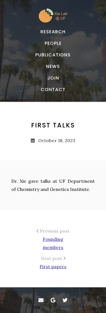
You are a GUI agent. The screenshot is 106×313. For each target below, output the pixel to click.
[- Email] (41, 300)
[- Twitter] (65, 300)
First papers (53, 266)
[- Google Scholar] (53, 300)
